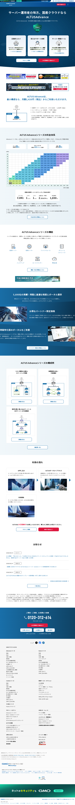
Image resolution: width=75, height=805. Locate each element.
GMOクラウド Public (12, 716)
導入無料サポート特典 (44, 666)
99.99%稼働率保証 (10, 660)
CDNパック (41, 690)
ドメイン (41, 685)
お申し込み (9, 666)
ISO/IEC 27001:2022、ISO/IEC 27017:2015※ (25, 755)
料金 (7, 655)
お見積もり (39, 630)
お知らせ (18, 563)
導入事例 (41, 668)
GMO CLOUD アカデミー (12, 729)
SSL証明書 (41, 683)
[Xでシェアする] (36, 643)
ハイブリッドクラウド (45, 694)
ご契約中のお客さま (11, 739)
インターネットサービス (5, 803)
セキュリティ (29, 803)
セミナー (18, 553)
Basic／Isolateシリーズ (12, 714)
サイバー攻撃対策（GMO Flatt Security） (38, 772)
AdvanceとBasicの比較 (12, 673)
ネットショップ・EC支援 (14, 803)
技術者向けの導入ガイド (12, 727)
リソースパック (42, 658)
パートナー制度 (10, 677)
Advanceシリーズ (11, 713)
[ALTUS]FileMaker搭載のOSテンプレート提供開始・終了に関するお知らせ (27, 575)
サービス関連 (42, 712)
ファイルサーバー (43, 692)
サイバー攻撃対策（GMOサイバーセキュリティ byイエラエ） (20, 772)
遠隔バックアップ (43, 688)
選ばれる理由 (9, 671)
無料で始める (61, 4)
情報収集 (46, 803)
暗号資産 (55, 803)
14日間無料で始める (48, 60)
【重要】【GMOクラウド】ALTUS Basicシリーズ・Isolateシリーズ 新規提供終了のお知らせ (31, 567)
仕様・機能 (9, 657)
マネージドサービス (43, 699)
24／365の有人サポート (12, 662)
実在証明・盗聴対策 (5, 772)
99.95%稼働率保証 (43, 662)
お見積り (9, 664)
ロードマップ (9, 675)
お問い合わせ (26, 630)
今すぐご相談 (26, 60)
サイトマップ (42, 739)
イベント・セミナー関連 (44, 714)
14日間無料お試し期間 (11, 670)
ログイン (9, 718)
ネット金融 (51, 803)
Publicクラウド (10, 706)
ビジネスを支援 (22, 803)
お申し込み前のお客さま (12, 737)
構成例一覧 (37, 447)
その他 (67, 803)
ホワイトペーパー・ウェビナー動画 (14, 731)
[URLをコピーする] (43, 643)
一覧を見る (37, 586)
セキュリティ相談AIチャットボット (47, 771)
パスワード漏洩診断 (28, 771)
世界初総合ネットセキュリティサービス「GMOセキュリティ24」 (12, 771)
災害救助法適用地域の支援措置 (47, 725)
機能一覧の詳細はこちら (37, 270)
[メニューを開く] (67, 4)
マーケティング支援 (35, 803)
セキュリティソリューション (45, 696)
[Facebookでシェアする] (40, 643)
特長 (7, 653)
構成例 (7, 658)
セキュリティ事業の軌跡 (58, 772)
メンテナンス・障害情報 (45, 717)
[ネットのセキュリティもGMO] (11, 1)
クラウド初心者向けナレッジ (13, 725)
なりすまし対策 (49, 772)
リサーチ (41, 803)
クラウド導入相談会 (11, 741)
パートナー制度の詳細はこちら (37, 348)
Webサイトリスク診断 (36, 771)
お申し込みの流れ (10, 668)
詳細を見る (22, 401)
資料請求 (50, 630)
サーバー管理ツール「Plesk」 (46, 687)
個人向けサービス (61, 803)
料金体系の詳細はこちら (37, 217)
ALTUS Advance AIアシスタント (14, 720)
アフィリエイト (42, 737)
